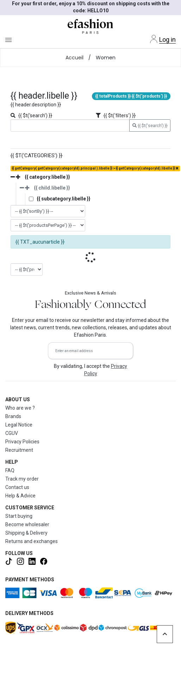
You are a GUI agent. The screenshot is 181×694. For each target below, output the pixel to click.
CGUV (11, 433)
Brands (13, 416)
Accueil (74, 57)
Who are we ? (20, 408)
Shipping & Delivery (26, 533)
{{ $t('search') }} (150, 125)
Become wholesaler (27, 524)
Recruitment (19, 450)
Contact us (17, 487)
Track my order (22, 479)
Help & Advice (20, 495)
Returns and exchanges (31, 541)
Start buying (18, 516)
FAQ (9, 470)
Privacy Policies (22, 441)
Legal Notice (18, 425)
